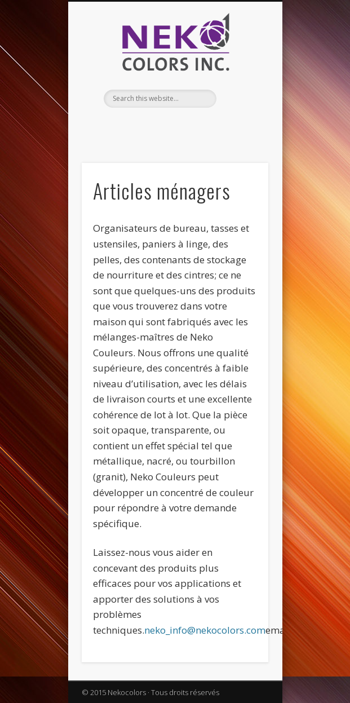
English (139, 127)
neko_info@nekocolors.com (204, 630)
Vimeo (208, 127)
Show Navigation (240, 101)
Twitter (185, 127)
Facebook (162, 127)
